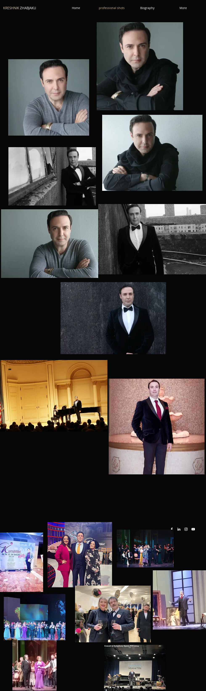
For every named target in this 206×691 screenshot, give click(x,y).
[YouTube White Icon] (193, 529)
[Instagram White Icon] (186, 529)
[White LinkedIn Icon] (179, 529)
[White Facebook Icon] (172, 529)
